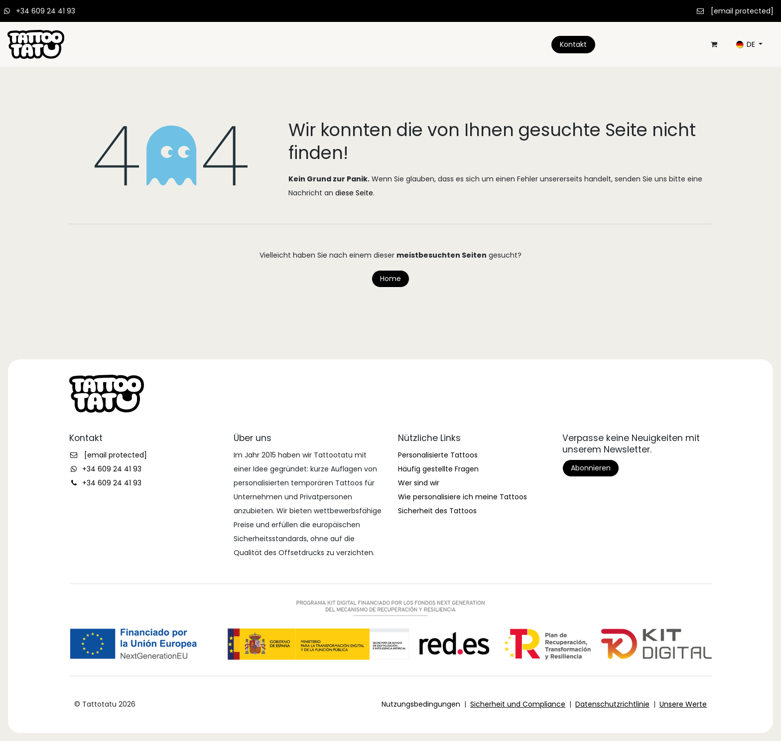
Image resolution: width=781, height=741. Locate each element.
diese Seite (354, 193)
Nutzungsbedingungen (421, 704)
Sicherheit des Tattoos (437, 511)
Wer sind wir (418, 483)
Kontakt (573, 44)
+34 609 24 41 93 (45, 11)
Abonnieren (591, 468)
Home (390, 279)
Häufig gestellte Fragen (438, 469)
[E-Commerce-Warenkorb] (713, 44)
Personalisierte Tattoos (438, 455)
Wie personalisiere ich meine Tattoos (462, 497)
